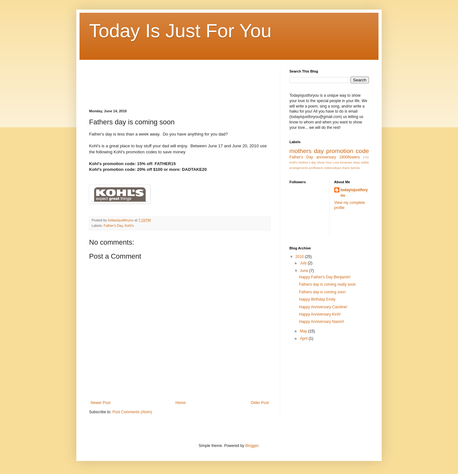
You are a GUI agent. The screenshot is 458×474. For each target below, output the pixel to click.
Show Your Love (328, 162)
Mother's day (307, 162)
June (304, 270)
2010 (300, 256)
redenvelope (332, 168)
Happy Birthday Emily (317, 299)
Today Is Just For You (180, 30)
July (304, 263)
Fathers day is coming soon (322, 292)
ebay (356, 162)
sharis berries (351, 168)
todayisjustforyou (354, 193)
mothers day (306, 151)
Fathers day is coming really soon (327, 284)
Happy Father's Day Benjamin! (324, 277)
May (304, 331)
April (304, 338)
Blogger (251, 445)
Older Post (260, 403)
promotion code (347, 151)
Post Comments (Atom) (132, 412)
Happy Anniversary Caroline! (323, 307)
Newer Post (100, 403)
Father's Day (113, 225)
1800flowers (349, 157)
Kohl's (129, 225)
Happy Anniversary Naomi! (321, 321)
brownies (346, 162)
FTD (366, 157)
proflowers (316, 168)
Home (181, 403)
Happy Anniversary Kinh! (320, 314)
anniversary (326, 157)
